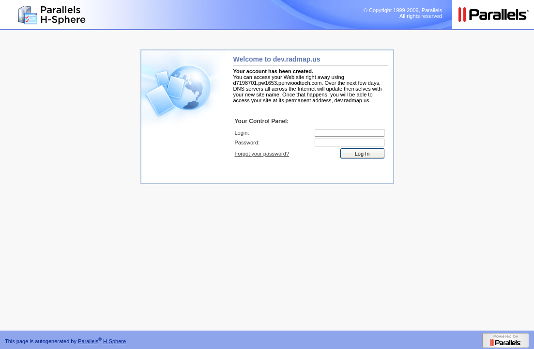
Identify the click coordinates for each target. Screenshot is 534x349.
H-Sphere (114, 341)
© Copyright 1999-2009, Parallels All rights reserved (403, 13)
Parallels (88, 341)
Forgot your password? (262, 154)
